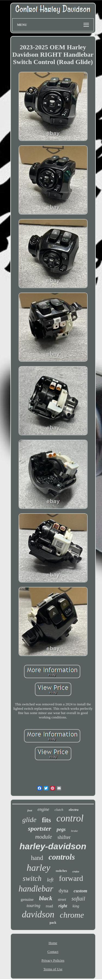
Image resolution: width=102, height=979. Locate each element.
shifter (64, 837)
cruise (75, 871)
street (62, 900)
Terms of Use (53, 969)
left (50, 880)
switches (61, 871)
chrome (72, 914)
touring (33, 905)
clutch (59, 810)
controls (62, 857)
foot (29, 810)
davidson (38, 914)
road (49, 906)
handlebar (35, 888)
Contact (52, 952)
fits (46, 820)
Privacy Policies (52, 960)
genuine (27, 899)
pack (53, 922)
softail (78, 899)
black (45, 898)
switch (32, 878)
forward (71, 878)
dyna (63, 890)
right (62, 906)
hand (37, 857)
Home (53, 943)
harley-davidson (53, 846)
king (76, 906)
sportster (39, 828)
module (43, 836)
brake (74, 830)
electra (74, 810)
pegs (61, 829)
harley (38, 868)
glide (29, 820)
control (70, 818)
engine (43, 809)
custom (80, 890)
